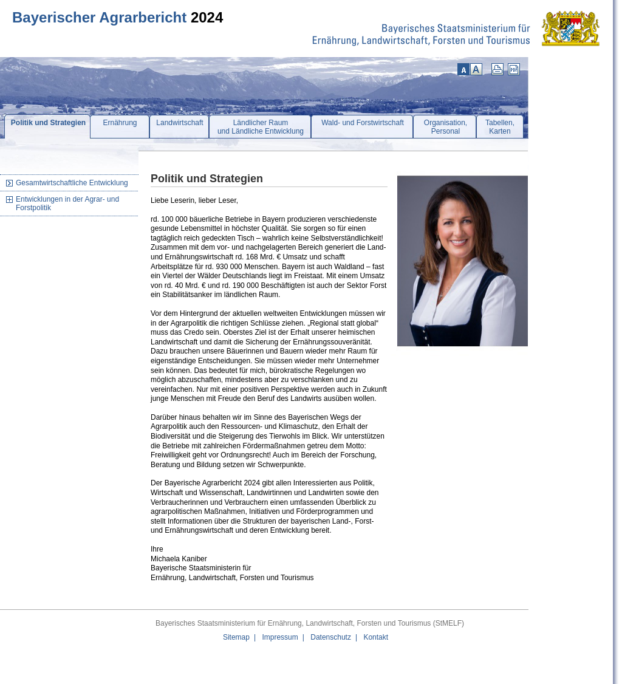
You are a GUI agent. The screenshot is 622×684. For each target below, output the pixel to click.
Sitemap (236, 637)
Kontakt (375, 637)
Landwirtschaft (179, 122)
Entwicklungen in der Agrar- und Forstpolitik (67, 203)
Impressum (280, 637)
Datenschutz (330, 637)
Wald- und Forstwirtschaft (362, 122)
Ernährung (120, 122)
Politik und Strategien (48, 122)
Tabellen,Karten (499, 126)
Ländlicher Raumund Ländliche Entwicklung (260, 126)
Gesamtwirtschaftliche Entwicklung (72, 183)
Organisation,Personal (445, 126)
